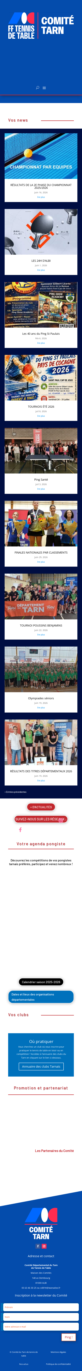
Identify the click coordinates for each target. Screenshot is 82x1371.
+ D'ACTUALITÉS (41, 807)
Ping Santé (41, 479)
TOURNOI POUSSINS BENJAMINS (41, 625)
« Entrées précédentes (15, 792)
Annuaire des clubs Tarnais (41, 1066)
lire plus (41, 197)
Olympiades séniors (41, 698)
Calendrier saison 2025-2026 (41, 982)
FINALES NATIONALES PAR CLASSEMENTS (41, 552)
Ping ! (68, 1337)
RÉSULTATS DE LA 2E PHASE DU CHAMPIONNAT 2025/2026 (41, 186)
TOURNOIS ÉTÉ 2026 (41, 406)
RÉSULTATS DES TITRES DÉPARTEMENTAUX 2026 (41, 771)
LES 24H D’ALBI (41, 261)
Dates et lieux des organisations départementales (33, 996)
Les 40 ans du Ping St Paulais (41, 333)
